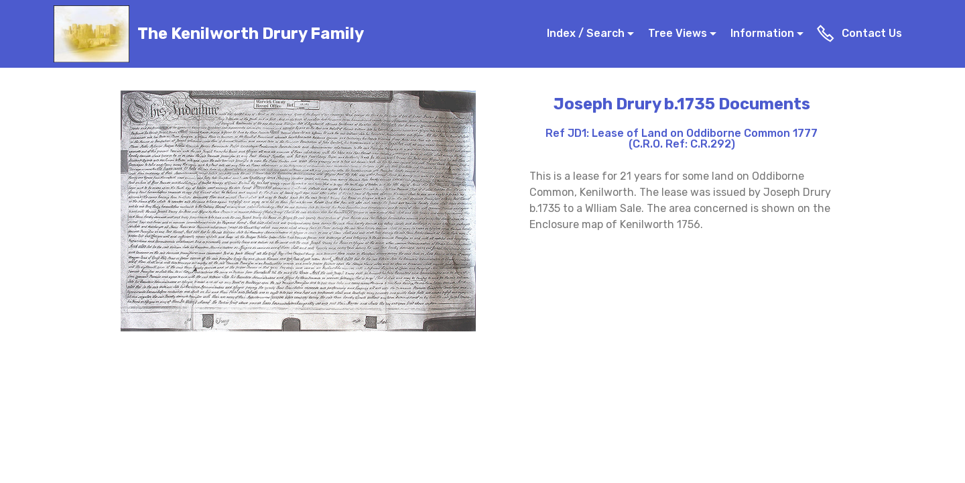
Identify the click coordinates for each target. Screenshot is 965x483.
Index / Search (586, 33)
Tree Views (677, 33)
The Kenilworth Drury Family (250, 34)
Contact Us (860, 33)
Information (762, 33)
